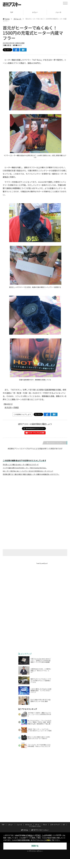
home (6, 19)
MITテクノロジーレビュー (40, 830)
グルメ (45, 824)
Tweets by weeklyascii (42, 563)
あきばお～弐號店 (12, 407)
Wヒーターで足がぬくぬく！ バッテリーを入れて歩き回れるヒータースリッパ (28, 471)
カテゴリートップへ (55, 443)
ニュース (19, 824)
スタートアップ (54, 824)
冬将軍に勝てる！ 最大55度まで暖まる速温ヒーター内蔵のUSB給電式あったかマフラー (31, 474)
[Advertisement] (35, 499)
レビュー (35, 12)
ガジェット (17, 19)
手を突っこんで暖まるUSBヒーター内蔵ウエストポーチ (21, 464)
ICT (64, 824)
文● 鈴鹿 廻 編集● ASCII (12, 45)
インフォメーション (35, 826)
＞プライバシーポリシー (35, 851)
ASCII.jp (24, 830)
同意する (35, 846)
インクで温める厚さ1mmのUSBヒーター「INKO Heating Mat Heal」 (25, 468)
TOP (11, 12)
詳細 (48, 840)
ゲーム (37, 824)
